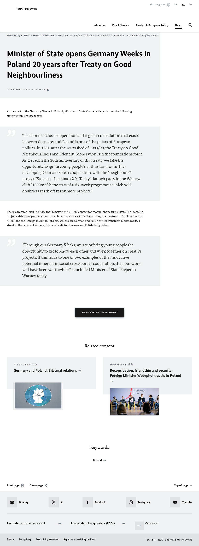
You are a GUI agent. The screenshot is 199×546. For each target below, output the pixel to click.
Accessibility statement (47, 539)
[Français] (191, 4)
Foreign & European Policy (152, 25)
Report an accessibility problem (79, 539)
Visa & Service (120, 25)
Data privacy (25, 539)
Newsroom (50, 35)
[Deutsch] (176, 4)
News (178, 25)
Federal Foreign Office (18, 35)
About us (99, 25)
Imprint (11, 539)
